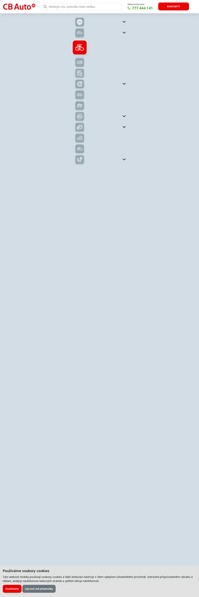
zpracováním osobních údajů (75, 513)
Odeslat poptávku (157, 513)
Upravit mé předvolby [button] (39, 588)
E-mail (41, 450)
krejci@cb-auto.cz (165, 336)
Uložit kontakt (165, 287)
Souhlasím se (67, 513)
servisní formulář (86, 430)
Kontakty (173, 6)
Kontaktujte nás (162, 171)
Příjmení (117, 436)
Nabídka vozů (82, 130)
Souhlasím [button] (12, 588)
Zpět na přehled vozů (55, 24)
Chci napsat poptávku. (148, 407)
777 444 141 (142, 8)
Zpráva (41, 465)
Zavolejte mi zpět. (71, 407)
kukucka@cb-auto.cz (165, 282)
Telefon (117, 450)
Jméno (41, 436)
